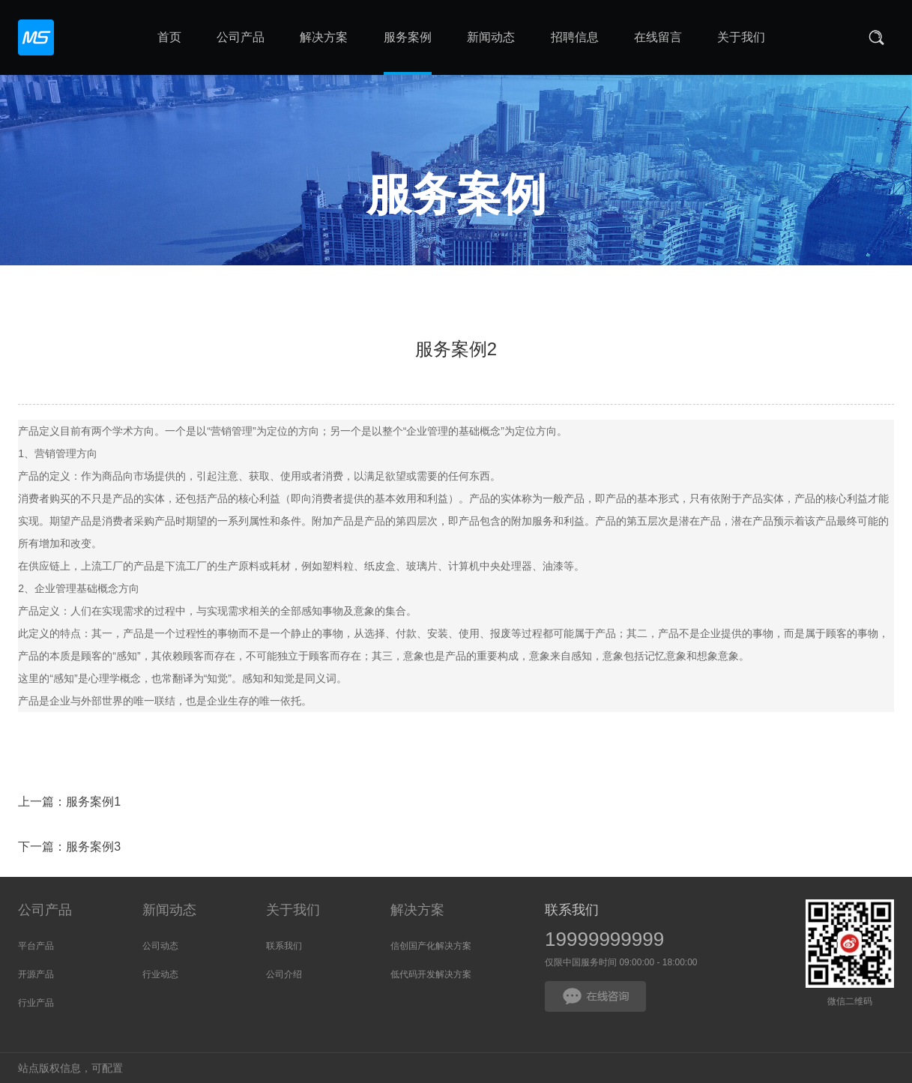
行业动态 (160, 974)
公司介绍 (284, 974)
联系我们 (284, 946)
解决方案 (417, 909)
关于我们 (293, 909)
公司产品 (45, 909)
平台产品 (36, 946)
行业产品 (36, 1003)
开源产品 (36, 974)
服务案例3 (93, 849)
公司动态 (160, 946)
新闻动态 (169, 909)
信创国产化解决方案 (430, 946)
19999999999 (604, 939)
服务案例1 (93, 804)
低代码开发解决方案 (430, 974)
